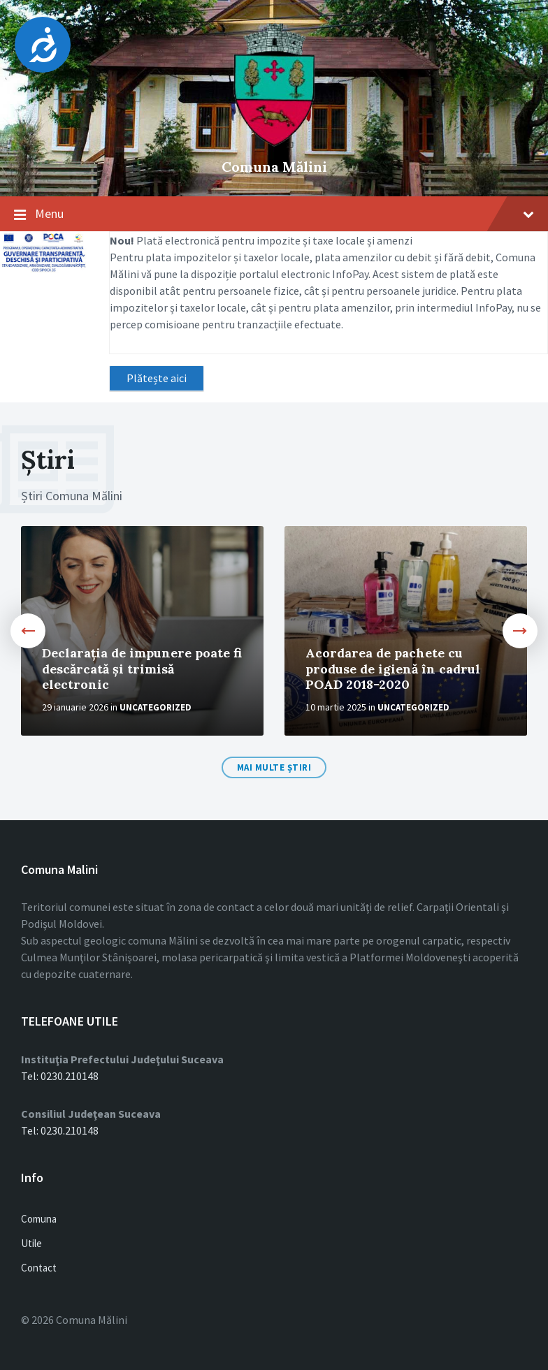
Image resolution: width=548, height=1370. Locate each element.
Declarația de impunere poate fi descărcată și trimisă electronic (142, 668)
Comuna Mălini (274, 166)
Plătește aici (157, 378)
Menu (284, 213)
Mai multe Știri (274, 767)
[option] (142, 631)
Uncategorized (156, 707)
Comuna (39, 1218)
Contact (39, 1267)
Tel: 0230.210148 (60, 1076)
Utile (31, 1243)
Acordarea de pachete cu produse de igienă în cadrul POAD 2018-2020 (392, 668)
